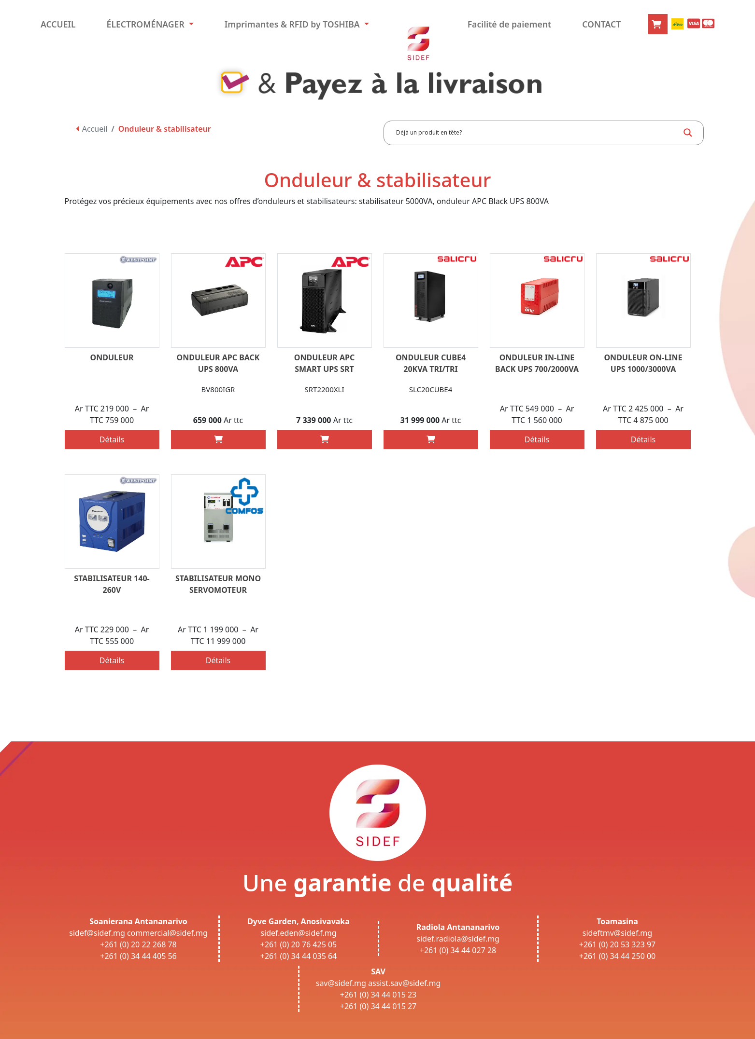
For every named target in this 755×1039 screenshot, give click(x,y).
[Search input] (536, 132)
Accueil (92, 128)
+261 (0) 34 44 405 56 (138, 956)
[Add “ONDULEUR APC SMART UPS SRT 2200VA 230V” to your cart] (324, 439)
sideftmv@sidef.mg (617, 933)
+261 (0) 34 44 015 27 (378, 1006)
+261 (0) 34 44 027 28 (458, 950)
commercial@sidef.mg (167, 933)
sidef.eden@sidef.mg (298, 933)
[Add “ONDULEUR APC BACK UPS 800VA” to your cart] (218, 439)
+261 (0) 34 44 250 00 (617, 956)
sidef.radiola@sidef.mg (457, 938)
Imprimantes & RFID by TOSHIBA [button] (293, 24)
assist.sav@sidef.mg (404, 983)
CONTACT (601, 24)
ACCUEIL (58, 24)
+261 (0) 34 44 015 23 (378, 994)
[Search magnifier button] (688, 132)
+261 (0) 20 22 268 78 (138, 944)
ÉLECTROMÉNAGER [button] (147, 24)
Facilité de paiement (510, 24)
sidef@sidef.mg (97, 933)
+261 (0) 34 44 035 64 (298, 956)
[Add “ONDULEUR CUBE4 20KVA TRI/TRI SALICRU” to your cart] (431, 439)
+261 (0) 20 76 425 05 (298, 944)
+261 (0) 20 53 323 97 (617, 944)
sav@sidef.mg (341, 983)
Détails (112, 439)
